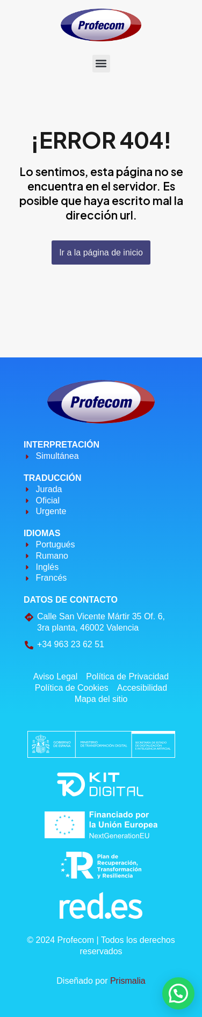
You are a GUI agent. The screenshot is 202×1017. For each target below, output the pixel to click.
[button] (101, 63)
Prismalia (128, 980)
